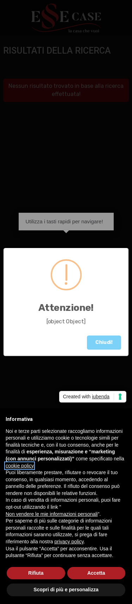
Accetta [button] (96, 573)
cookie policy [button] (19, 466)
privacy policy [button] (69, 541)
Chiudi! (104, 342)
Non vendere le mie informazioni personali (52, 514)
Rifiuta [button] (36, 573)
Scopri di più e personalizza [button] (65, 589)
